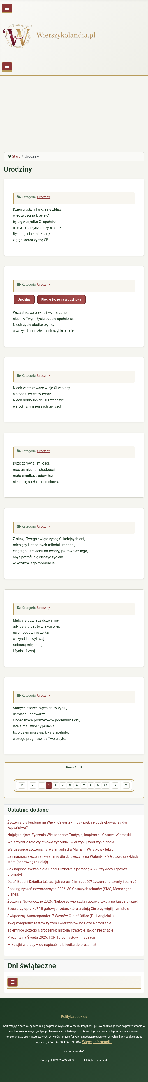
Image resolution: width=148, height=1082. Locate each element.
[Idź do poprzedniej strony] (33, 785)
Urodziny (43, 197)
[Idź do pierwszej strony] (21, 785)
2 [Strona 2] (49, 785)
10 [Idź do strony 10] (105, 785)
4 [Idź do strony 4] (63, 785)
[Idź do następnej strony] (115, 785)
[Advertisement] (74, 114)
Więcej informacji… (97, 1042)
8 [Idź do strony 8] (91, 785)
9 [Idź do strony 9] (98, 785)
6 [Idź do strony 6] (77, 785)
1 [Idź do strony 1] (42, 785)
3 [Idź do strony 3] (56, 785)
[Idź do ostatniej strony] (126, 785)
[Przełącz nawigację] (7, 8)
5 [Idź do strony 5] (70, 785)
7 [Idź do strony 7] (84, 785)
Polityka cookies (74, 1017)
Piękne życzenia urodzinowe (61, 299)
